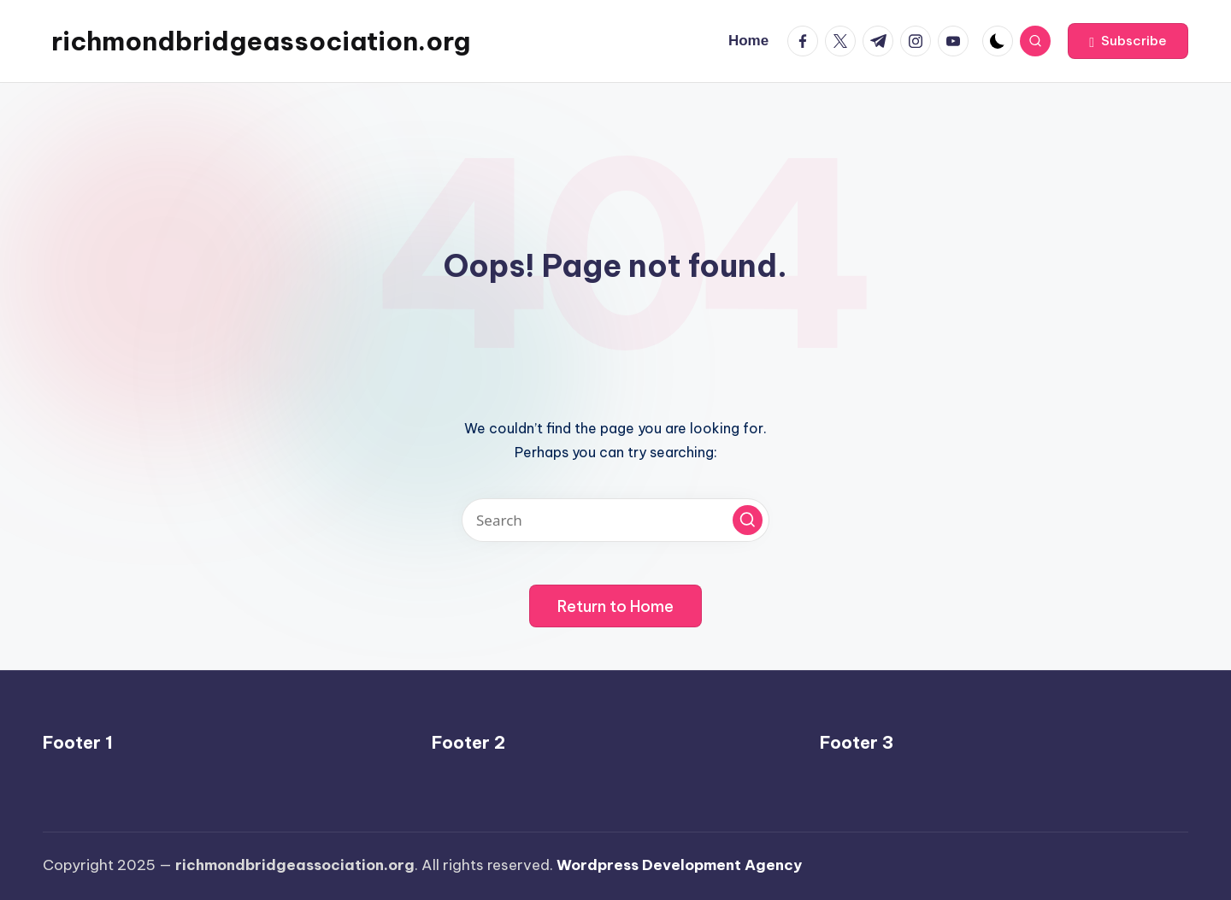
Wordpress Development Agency (679, 865)
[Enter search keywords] (615, 520)
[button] (1128, 41)
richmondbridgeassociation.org (260, 41)
